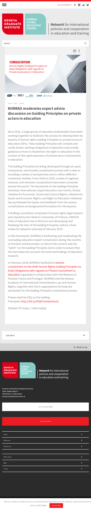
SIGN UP (68, 5)
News (22, 103)
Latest (6, 469)
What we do (7, 457)
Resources (7, 440)
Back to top (80, 347)
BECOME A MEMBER (45, 421)
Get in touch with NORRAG (46, 407)
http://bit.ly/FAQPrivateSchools (40, 301)
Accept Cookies (56, 505)
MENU (4, 4)
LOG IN (60, 5)
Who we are (7, 446)
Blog (5, 463)
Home (5, 434)
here (44, 505)
